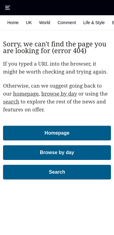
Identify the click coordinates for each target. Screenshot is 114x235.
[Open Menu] (7, 7)
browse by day (59, 93)
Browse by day (57, 152)
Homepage (57, 133)
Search (57, 172)
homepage (26, 93)
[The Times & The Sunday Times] (57, 7)
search (11, 101)
